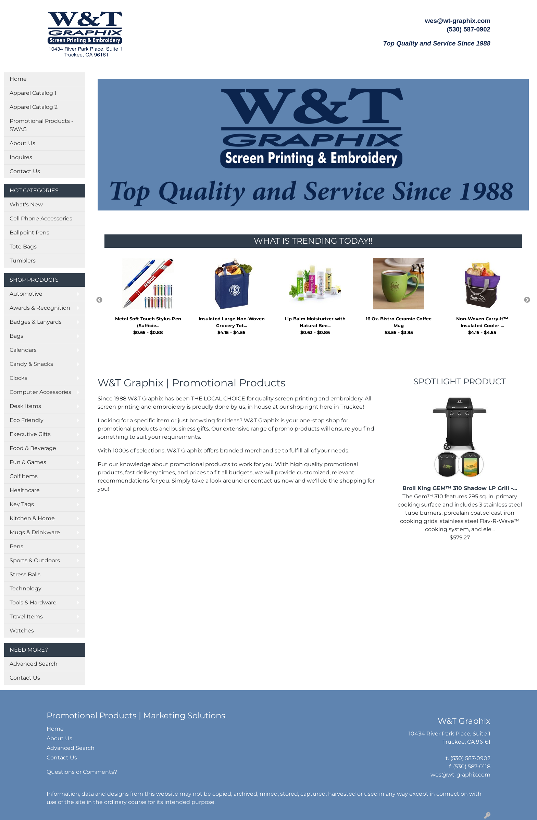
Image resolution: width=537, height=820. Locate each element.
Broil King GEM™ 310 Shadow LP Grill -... (459, 488)
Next (527, 300)
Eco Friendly (26, 420)
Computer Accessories (40, 392)
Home (18, 79)
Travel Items (26, 616)
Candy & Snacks (31, 364)
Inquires (21, 157)
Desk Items (25, 406)
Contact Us (25, 171)
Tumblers (23, 260)
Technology (25, 588)
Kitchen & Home (32, 518)
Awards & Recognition (40, 308)
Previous (99, 300)
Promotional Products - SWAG (41, 125)
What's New (26, 204)
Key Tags (22, 504)
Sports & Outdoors (35, 560)
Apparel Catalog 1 (33, 93)
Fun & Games (28, 462)
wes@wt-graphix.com (457, 20)
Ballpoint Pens (29, 232)
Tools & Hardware (33, 602)
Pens (16, 546)
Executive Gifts (30, 434)
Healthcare (25, 490)
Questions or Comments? (82, 772)
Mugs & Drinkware (35, 532)
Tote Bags (23, 246)
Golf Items (24, 476)
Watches (22, 630)
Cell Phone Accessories (41, 218)
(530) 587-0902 (470, 758)
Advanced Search (34, 664)
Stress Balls (25, 574)
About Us (22, 143)
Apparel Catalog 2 (34, 107)
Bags (16, 336)
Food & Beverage (33, 448)
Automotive (26, 294)
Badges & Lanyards (36, 322)
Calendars (23, 350)
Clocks (18, 378)
